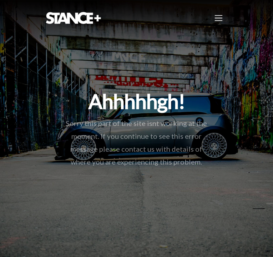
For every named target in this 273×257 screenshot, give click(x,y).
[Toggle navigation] (218, 18)
